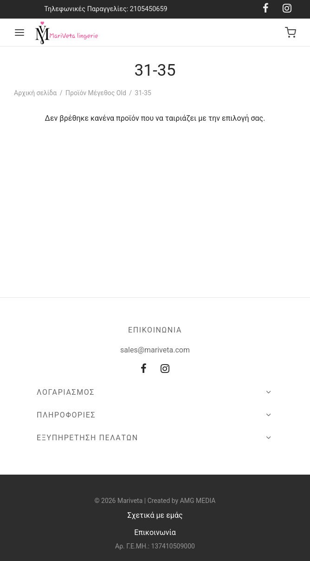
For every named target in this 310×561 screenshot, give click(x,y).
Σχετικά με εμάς (154, 515)
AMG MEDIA (198, 500)
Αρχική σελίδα (35, 93)
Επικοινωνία (155, 532)
